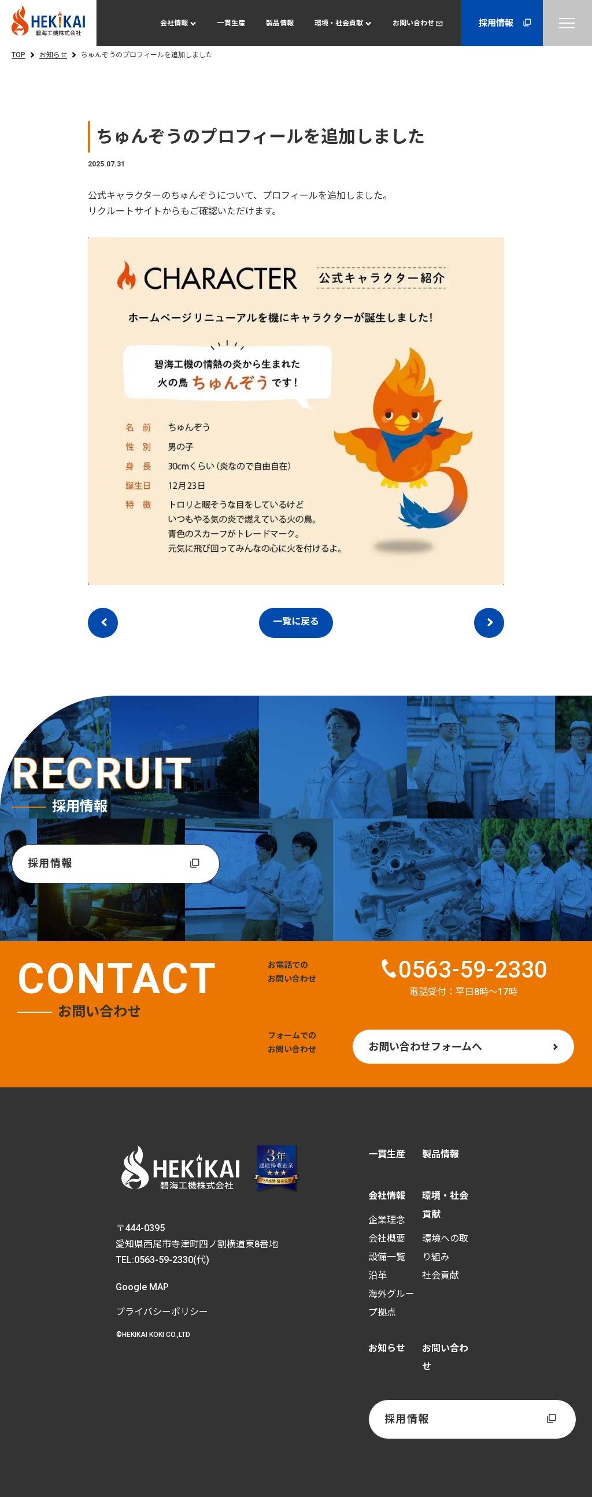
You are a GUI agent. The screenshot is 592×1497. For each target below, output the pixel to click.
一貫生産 (231, 23)
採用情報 (506, 22)
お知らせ (53, 55)
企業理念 (386, 1220)
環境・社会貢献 (338, 23)
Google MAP (142, 1286)
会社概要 (386, 1239)
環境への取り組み (445, 1248)
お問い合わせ (418, 23)
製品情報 (280, 23)
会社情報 (174, 23)
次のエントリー (489, 623)
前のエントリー (103, 623)
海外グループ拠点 (391, 1303)
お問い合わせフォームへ (425, 1047)
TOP (18, 55)
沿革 (377, 1276)
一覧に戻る (296, 621)
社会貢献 (440, 1276)
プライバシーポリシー (162, 1311)
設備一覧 (386, 1257)
